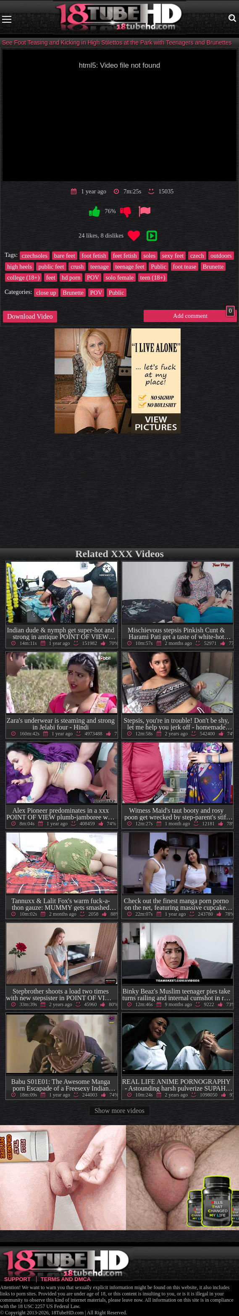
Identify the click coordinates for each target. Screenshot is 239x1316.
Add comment (204, 314)
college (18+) (23, 277)
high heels (19, 266)
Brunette (213, 266)
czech (197, 255)
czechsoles (35, 255)
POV (93, 277)
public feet (51, 266)
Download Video (30, 316)
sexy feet (173, 255)
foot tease (185, 266)
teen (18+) (152, 277)
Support (17, 1279)
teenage (99, 266)
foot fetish (93, 255)
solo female (119, 277)
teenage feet (129, 266)
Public (158, 266)
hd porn (71, 277)
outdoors (220, 255)
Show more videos (119, 1110)
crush (77, 266)
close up (46, 292)
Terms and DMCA (66, 1279)
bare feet (64, 255)
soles (149, 255)
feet (50, 277)
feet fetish (125, 255)
